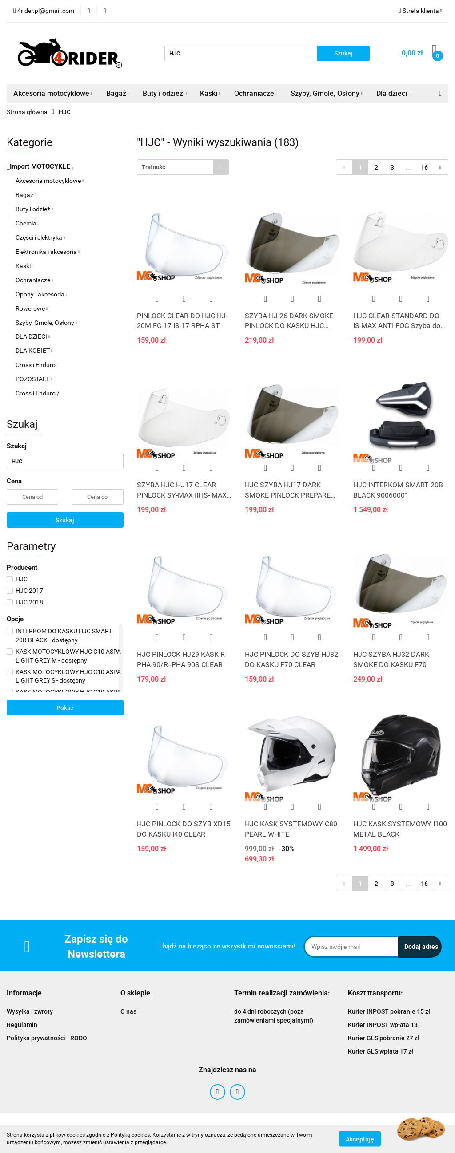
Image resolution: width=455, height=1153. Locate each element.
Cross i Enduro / (38, 393)
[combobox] (183, 167)
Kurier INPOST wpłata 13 (383, 1024)
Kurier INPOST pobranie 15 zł (389, 1011)
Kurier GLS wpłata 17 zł (380, 1051)
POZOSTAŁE (34, 379)
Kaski (210, 93)
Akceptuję (360, 1138)
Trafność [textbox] (153, 167)
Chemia (27, 223)
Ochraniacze (256, 93)
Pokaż (65, 707)
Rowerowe (32, 308)
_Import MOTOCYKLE (40, 166)
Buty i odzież (165, 93)
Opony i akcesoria (41, 294)
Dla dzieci (393, 93)
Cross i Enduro (37, 364)
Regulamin (22, 1024)
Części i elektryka (40, 237)
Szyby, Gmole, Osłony (327, 93)
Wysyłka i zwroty (30, 1011)
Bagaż (118, 93)
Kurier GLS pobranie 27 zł (383, 1038)
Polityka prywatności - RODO (47, 1038)
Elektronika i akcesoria (48, 251)
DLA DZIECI (33, 336)
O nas (128, 1011)
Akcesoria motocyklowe (53, 93)
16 (424, 167)
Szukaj (65, 520)
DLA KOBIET (34, 350)
